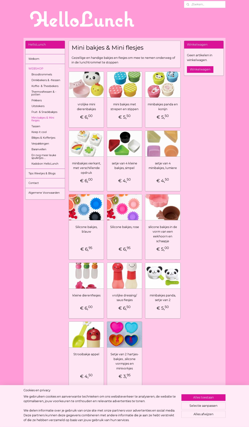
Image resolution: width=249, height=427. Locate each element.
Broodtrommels (41, 74)
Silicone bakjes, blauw (86, 229)
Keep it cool (39, 132)
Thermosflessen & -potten (43, 93)
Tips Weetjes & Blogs (41, 173)
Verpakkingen (40, 143)
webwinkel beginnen (129, 420)
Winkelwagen (200, 69)
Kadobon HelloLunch (44, 163)
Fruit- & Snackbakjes (44, 112)
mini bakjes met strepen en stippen (124, 107)
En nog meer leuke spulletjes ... (43, 157)
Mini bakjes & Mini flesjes (42, 119)
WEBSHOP (45, 68)
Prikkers (36, 100)
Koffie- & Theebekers (44, 86)
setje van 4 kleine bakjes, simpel (124, 166)
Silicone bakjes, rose (124, 227)
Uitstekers (37, 106)
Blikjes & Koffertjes (43, 137)
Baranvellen (38, 149)
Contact (33, 183)
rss (116, 420)
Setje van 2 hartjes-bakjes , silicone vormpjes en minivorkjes (124, 361)
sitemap (109, 420)
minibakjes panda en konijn (163, 107)
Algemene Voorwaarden (44, 192)
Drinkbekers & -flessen (45, 80)
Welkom (33, 59)
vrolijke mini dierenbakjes (86, 107)
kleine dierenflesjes (86, 295)
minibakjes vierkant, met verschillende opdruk (86, 168)
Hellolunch (74, 399)
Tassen (35, 126)
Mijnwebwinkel (161, 420)
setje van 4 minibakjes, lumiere (163, 166)
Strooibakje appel (86, 354)
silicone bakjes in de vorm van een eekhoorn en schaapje (162, 234)
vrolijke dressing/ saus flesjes (124, 298)
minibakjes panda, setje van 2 (163, 298)
